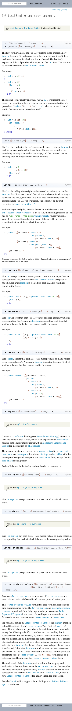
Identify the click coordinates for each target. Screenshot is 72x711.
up (59, 4)
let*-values (11, 311)
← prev (53, 4)
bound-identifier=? (35, 66)
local (13, 681)
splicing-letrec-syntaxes (30, 560)
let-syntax (10, 411)
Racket (59, 10)
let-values (10, 270)
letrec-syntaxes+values (18, 584)
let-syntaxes (12, 511)
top (31, 4)
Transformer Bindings (48, 436)
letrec (47, 15)
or (33, 236)
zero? (17, 123)
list (14, 91)
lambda (17, 106)
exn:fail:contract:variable (16, 213)
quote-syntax (27, 655)
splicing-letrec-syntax (29, 487)
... (28, 106)
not (38, 245)
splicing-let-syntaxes (29, 524)
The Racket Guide (31, 28)
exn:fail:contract (44, 280)
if (11, 123)
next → (65, 4)
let (29, 15)
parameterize (45, 451)
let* (37, 15)
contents (38, 4)
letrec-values (12, 352)
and (32, 245)
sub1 (28, 129)
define (55, 681)
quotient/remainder (41, 297)
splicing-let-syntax (28, 424)
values (30, 379)
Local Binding (15, 28)
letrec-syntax (12, 474)
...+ (40, 106)
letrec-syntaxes (13, 548)
